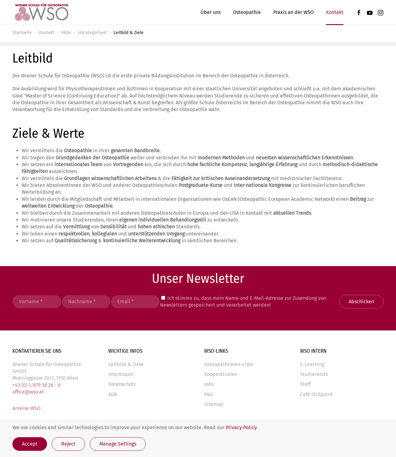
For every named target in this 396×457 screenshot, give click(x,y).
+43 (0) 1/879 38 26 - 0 (36, 385)
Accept (29, 444)
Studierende (314, 374)
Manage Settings (117, 444)
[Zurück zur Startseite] (41, 12)
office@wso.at (28, 392)
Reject (68, 444)
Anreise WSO (26, 408)
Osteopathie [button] (247, 12)
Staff (305, 384)
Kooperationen (220, 374)
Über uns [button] (210, 12)
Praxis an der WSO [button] (293, 12)
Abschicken (361, 301)
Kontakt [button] (334, 12)
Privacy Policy (241, 427)
